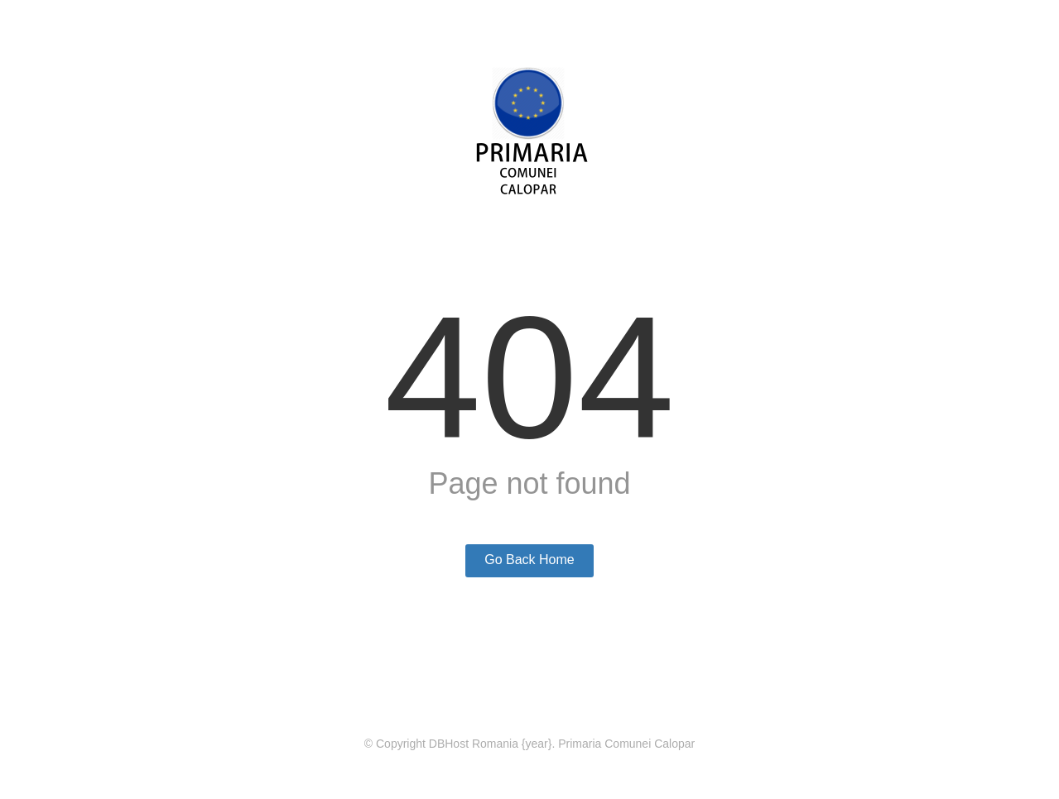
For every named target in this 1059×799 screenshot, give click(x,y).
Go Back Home (529, 560)
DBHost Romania (473, 743)
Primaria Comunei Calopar (626, 743)
